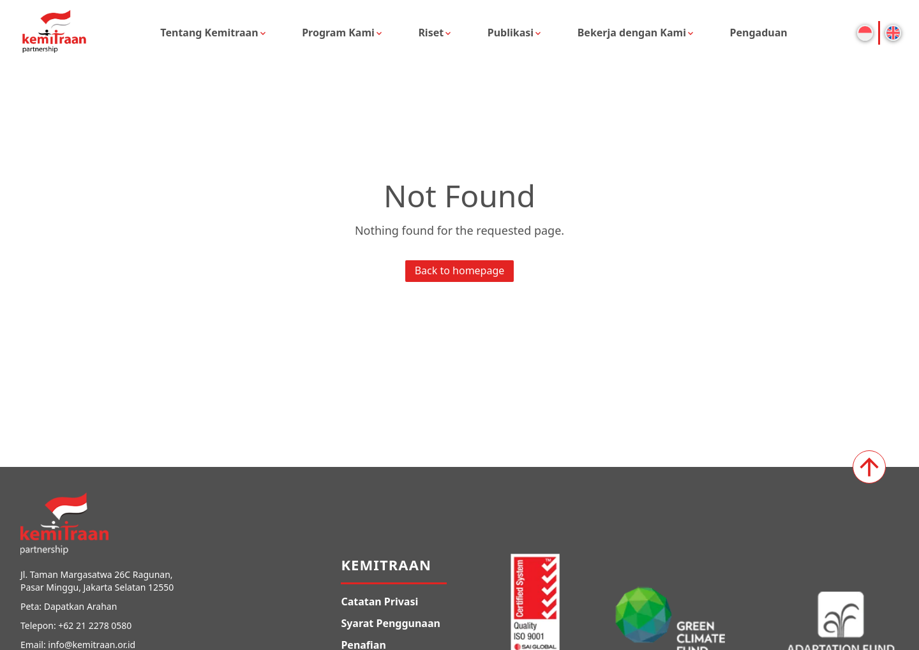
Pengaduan (759, 33)
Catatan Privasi (379, 602)
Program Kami (338, 33)
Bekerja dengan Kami (632, 33)
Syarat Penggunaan (390, 623)
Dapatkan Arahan (80, 606)
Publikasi (511, 33)
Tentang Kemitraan (209, 33)
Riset (431, 33)
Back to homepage (460, 270)
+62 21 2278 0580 (94, 625)
